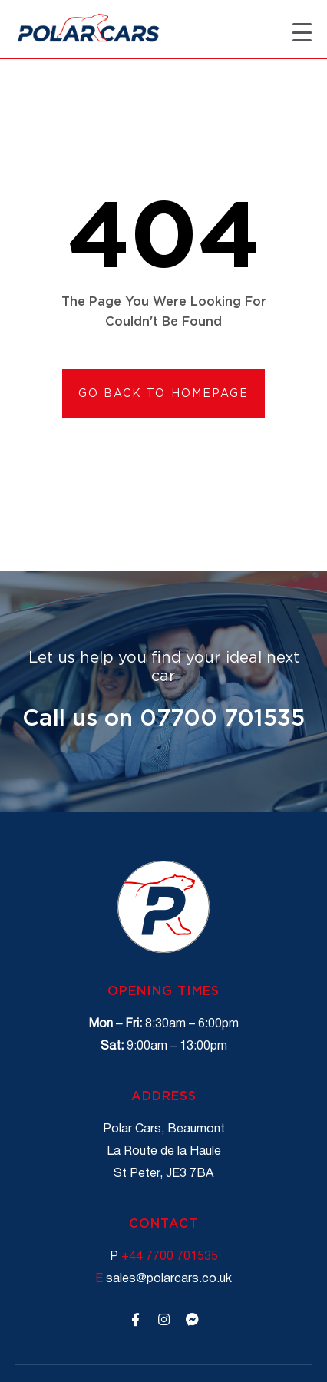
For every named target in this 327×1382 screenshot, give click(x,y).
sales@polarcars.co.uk (163, 1279)
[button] (164, 393)
